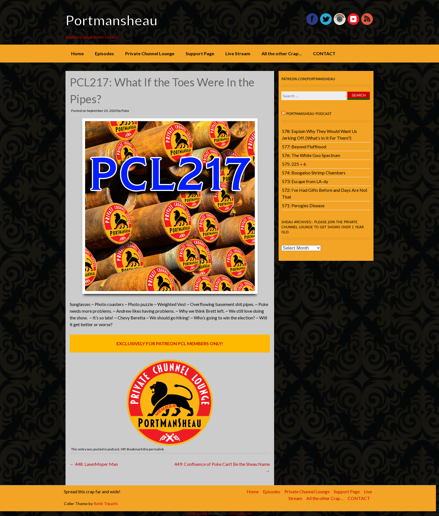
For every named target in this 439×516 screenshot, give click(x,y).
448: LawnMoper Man (94, 464)
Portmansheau (112, 20)
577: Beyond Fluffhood (304, 146)
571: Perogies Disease (303, 205)
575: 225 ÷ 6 (294, 164)
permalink (156, 449)
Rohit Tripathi (106, 503)
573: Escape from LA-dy (305, 181)
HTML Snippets (198, 513)
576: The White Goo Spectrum (311, 155)
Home (77, 53)
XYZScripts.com (240, 513)
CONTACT (324, 53)
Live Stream (237, 53)
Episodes (104, 53)
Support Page (200, 53)
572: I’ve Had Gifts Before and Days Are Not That (324, 193)
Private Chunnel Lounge (149, 53)
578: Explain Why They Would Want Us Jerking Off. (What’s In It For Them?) (319, 134)
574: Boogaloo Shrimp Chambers (313, 172)
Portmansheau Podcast (309, 114)
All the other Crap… (281, 53)
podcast (113, 449)
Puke (125, 111)
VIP (123, 449)
